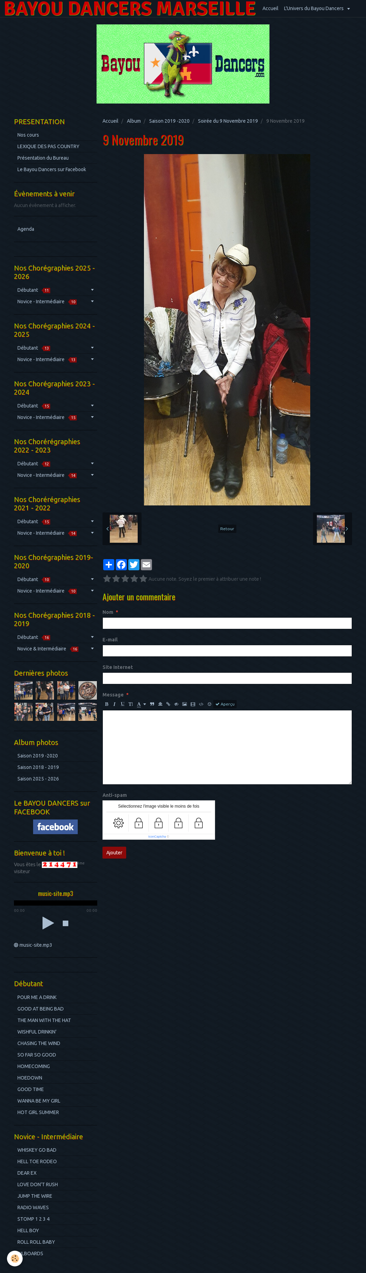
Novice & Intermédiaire (47, 649)
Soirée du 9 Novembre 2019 (228, 121)
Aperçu (225, 704)
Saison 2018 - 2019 (38, 767)
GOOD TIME (30, 1089)
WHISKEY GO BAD (36, 1150)
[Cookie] (15, 1258)
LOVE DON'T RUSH (37, 1184)
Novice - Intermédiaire (47, 302)
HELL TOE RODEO (37, 1161)
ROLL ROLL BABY (36, 1242)
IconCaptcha (157, 836)
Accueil (270, 8)
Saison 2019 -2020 (169, 121)
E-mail (109, 639)
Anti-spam (114, 795)
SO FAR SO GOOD (36, 1055)
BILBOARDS (30, 1253)
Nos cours (28, 135)
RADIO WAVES (33, 1207)
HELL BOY (28, 1230)
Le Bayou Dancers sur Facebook (51, 169)
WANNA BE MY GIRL (38, 1101)
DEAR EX (27, 1173)
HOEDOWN (29, 1078)
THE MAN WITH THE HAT (44, 1020)
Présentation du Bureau (43, 158)
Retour (227, 528)
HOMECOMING (33, 1066)
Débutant (33, 290)
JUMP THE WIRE (34, 1196)
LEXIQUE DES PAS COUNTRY (48, 146)
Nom (107, 612)
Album (134, 121)
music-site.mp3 (36, 945)
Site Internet (117, 667)
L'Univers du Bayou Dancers (314, 8)
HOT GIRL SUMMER (38, 1112)
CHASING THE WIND (38, 1043)
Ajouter (114, 852)
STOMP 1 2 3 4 (33, 1219)
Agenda (25, 229)
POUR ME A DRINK (36, 997)
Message (113, 695)
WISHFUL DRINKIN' (36, 1032)
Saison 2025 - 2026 (38, 779)
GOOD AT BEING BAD (40, 1009)
